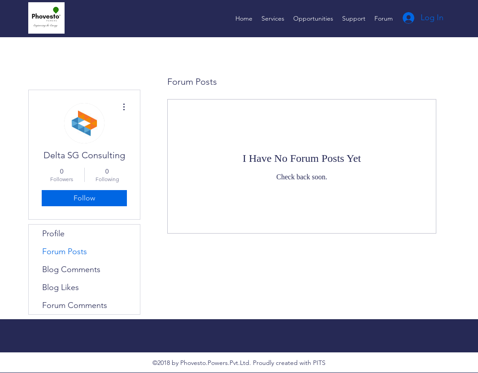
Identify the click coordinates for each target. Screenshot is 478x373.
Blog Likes (60, 287)
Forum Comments (74, 305)
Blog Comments (71, 269)
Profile (53, 234)
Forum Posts (64, 251)
